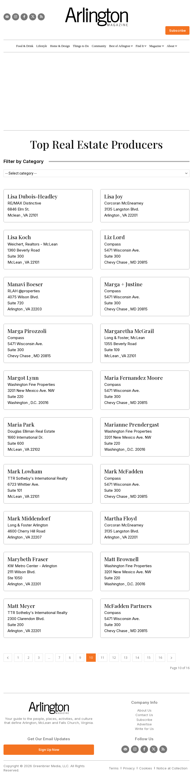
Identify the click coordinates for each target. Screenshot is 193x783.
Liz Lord (114, 236)
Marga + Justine (123, 283)
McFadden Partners (128, 605)
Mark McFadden (123, 471)
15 (149, 657)
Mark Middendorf (29, 518)
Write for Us (144, 729)
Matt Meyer (21, 605)
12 (114, 657)
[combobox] (96, 173)
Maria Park (21, 424)
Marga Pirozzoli (27, 330)
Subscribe (144, 720)
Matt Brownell (121, 558)
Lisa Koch (19, 236)
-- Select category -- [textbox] (21, 173)
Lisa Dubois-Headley (33, 196)
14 (137, 657)
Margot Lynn (23, 377)
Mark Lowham (25, 471)
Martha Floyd (120, 518)
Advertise (144, 724)
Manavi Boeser (25, 283)
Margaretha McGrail (129, 330)
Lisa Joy (113, 196)
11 (102, 657)
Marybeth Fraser (28, 558)
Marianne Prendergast (131, 424)
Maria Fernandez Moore (133, 377)
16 (160, 657)
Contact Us (144, 715)
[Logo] (96, 17)
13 (125, 657)
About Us (144, 710)
